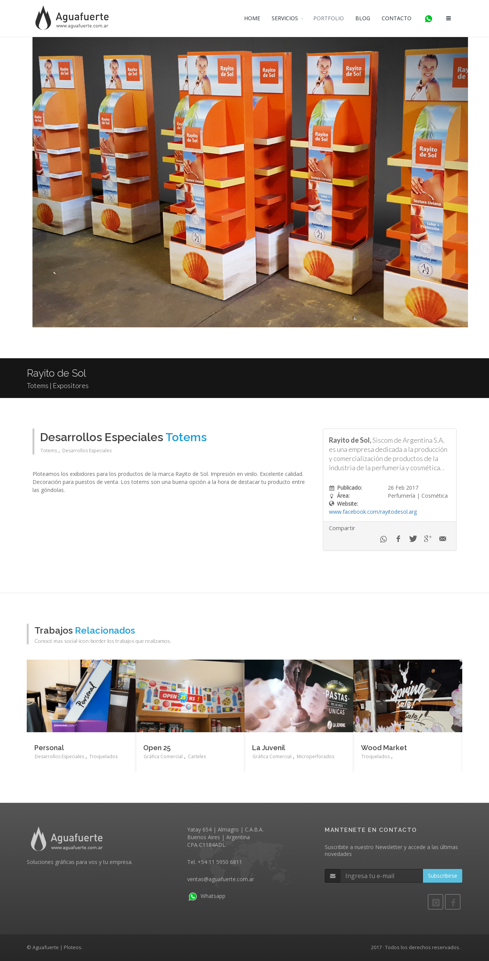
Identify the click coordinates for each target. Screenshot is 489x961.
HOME (252, 18)
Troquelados (103, 756)
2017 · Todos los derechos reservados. (415, 947)
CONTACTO (396, 18)
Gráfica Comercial (163, 756)
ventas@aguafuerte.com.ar (220, 879)
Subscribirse (442, 875)
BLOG (362, 18)
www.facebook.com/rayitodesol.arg (373, 511)
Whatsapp (206, 896)
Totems (48, 450)
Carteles (197, 756)
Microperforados (315, 756)
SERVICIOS (285, 18)
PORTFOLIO (328, 18)
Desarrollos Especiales (87, 450)
